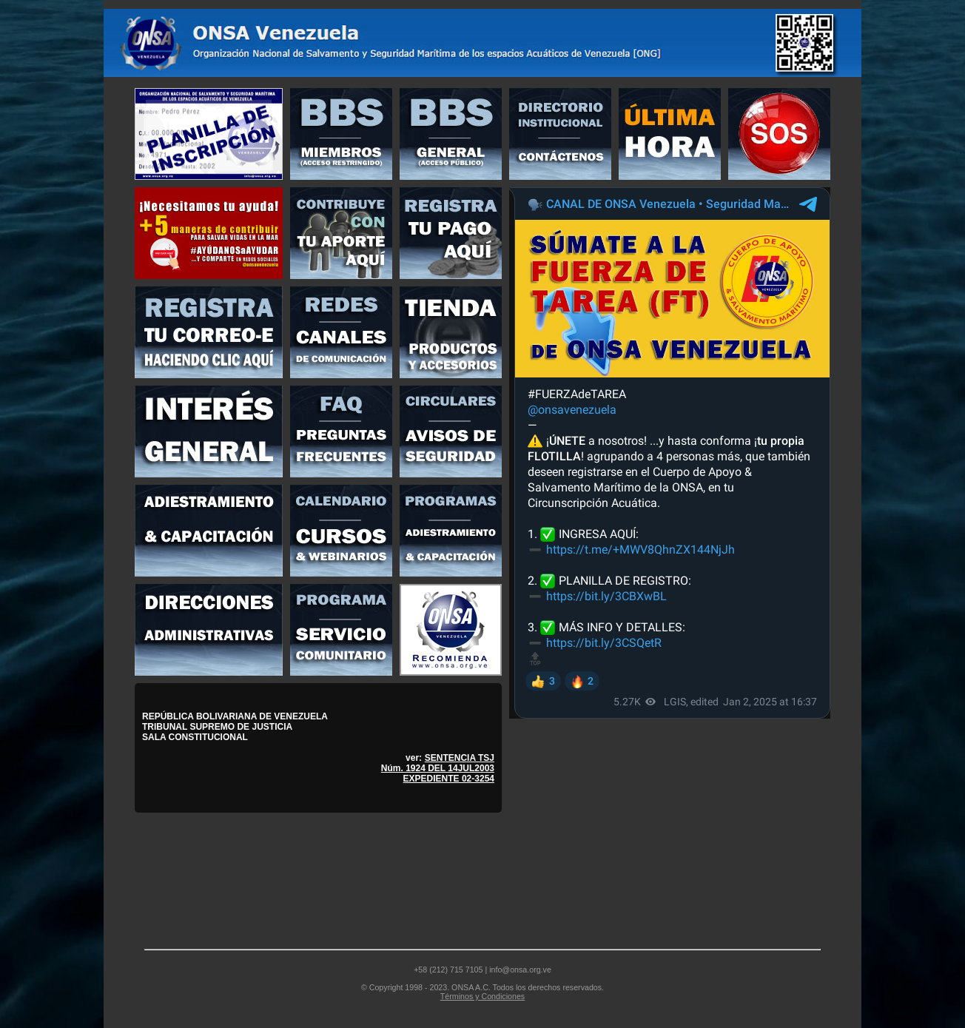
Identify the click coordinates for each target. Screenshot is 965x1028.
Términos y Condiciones (482, 996)
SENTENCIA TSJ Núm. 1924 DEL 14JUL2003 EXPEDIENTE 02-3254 (437, 768)
